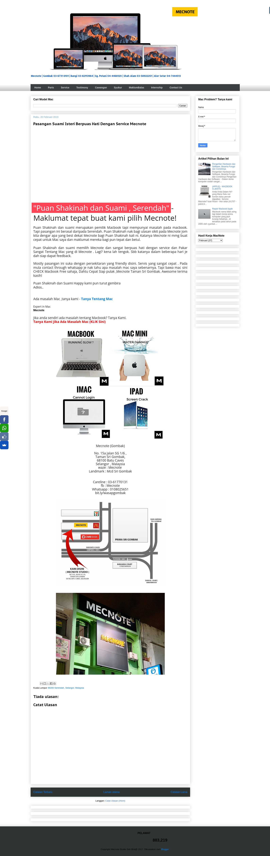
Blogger (165, 849)
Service (65, 87)
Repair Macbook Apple (222, 209)
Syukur (118, 87)
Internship (157, 87)
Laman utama (111, 792)
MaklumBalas (136, 87)
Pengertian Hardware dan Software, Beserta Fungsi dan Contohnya (223, 166)
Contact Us (176, 87)
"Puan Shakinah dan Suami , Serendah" (101, 208)
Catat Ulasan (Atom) (115, 800)
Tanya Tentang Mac (97, 299)
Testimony (82, 87)
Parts (51, 87)
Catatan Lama (179, 792)
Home (37, 87)
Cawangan (101, 87)
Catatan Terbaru (42, 792)
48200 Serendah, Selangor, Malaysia (66, 688)
